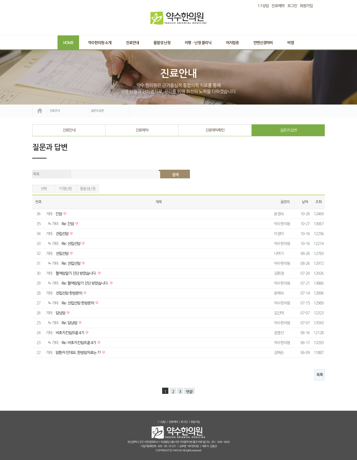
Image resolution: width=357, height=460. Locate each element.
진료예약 (141, 130)
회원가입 (306, 6)
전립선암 (62, 234)
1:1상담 (161, 422)
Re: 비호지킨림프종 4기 (79, 343)
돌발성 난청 (161, 43)
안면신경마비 (263, 43)
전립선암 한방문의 (69, 293)
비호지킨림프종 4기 (70, 333)
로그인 (292, 6)
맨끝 (189, 392)
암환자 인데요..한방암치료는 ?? (78, 352)
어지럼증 (232, 43)
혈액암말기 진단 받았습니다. (76, 273)
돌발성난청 (87, 188)
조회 (318, 202)
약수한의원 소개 (99, 43)
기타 (49, 214)
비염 (290, 43)
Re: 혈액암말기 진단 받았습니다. (85, 283)
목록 (319, 375)
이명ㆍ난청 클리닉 (198, 43)
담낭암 (61, 313)
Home (68, 43)
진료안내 (132, 43)
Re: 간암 (68, 224)
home (39, 111)
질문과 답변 (288, 130)
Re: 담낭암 (69, 323)
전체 (43, 188)
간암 (59, 214)
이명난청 (65, 188)
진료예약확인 (215, 130)
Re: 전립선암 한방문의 (78, 303)
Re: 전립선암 (71, 243)
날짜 (305, 202)
